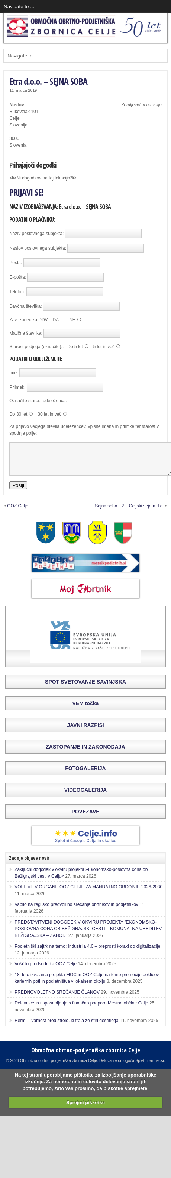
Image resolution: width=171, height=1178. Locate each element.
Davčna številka (25, 306)
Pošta (15, 262)
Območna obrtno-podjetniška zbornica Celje (85, 1057)
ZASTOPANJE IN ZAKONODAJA (85, 753)
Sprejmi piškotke (85, 1109)
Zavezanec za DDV (28, 319)
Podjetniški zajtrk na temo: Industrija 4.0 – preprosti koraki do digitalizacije (87, 953)
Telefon (16, 291)
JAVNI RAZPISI (85, 732)
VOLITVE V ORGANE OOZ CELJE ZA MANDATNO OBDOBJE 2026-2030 (88, 893)
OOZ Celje (17, 512)
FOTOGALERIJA (85, 775)
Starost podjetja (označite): (35, 346)
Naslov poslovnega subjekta (37, 248)
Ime (13, 372)
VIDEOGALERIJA (85, 797)
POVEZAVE (85, 818)
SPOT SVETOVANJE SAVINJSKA (85, 688)
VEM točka (85, 710)
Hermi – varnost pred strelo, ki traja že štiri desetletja (66, 1027)
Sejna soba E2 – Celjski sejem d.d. (129, 512)
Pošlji (18, 492)
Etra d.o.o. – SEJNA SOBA (48, 81)
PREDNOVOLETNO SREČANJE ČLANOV (57, 999)
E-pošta (17, 277)
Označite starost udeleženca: (38, 400)
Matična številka (25, 333)
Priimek (16, 387)
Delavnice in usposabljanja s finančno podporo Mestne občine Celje (81, 1009)
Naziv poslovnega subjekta (35, 233)
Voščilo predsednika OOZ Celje (45, 970)
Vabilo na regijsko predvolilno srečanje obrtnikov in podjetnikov (76, 911)
